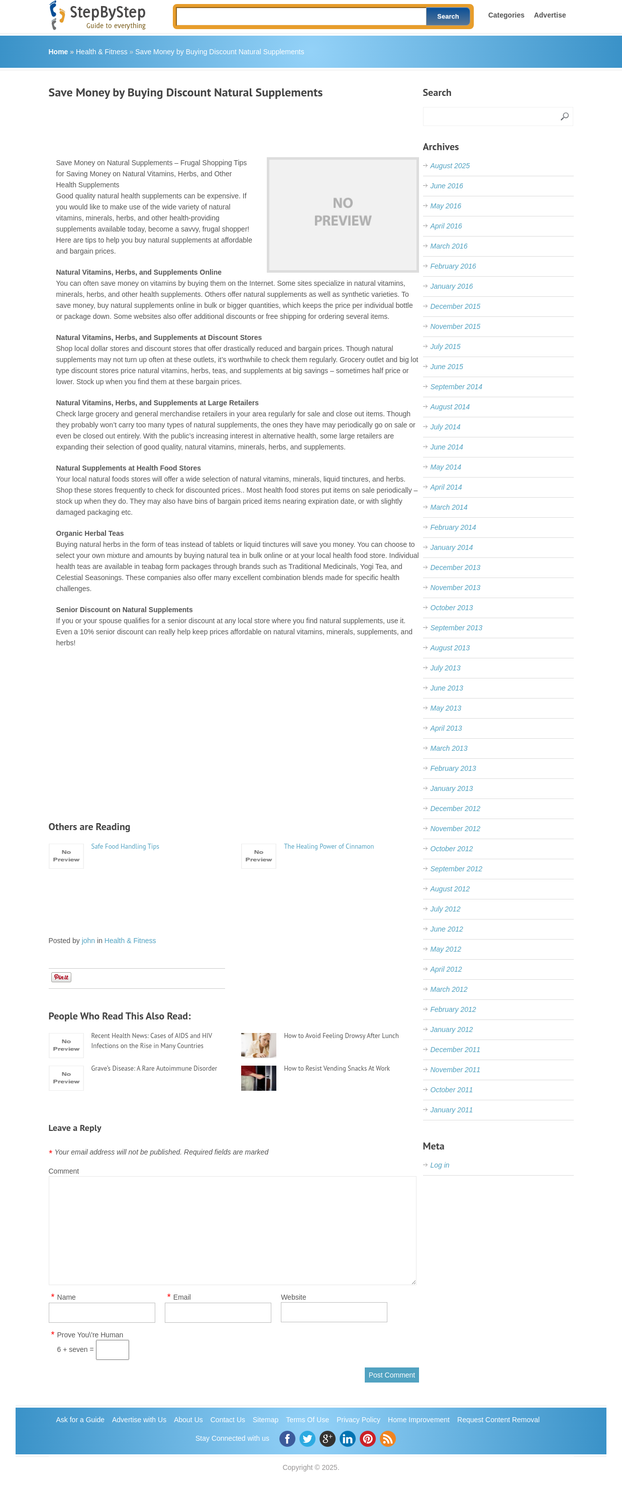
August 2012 (450, 889)
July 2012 (446, 909)
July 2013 (446, 668)
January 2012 (452, 1029)
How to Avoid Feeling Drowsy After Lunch (341, 1035)
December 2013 (456, 567)
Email (182, 1297)
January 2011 (452, 1110)
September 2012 (457, 869)
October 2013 (452, 608)
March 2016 (449, 246)
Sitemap (265, 1420)
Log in (440, 1165)
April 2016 (446, 226)
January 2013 (452, 788)
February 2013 (453, 768)
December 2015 (456, 306)
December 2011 (456, 1050)
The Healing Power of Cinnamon (329, 846)
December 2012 (456, 809)
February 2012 (453, 1009)
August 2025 (450, 166)
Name (66, 1297)
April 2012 (446, 969)
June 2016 (447, 186)
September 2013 (457, 628)
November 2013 (456, 588)
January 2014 (452, 547)
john (88, 941)
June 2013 (447, 688)
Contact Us (228, 1420)
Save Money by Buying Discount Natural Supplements (219, 52)
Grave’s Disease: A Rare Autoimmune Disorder (154, 1068)
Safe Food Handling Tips (125, 846)
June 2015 (447, 367)
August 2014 (450, 407)
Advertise (550, 15)
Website (293, 1297)
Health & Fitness (102, 52)
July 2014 (446, 427)
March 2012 (449, 989)
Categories (506, 15)
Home (58, 52)
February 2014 (453, 527)
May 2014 (446, 467)
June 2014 (447, 447)
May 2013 (446, 708)
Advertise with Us (139, 1420)
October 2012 (452, 849)
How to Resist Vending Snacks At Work (337, 1068)
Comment (64, 1171)
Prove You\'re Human (90, 1335)
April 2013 (446, 728)
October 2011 (452, 1090)
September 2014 (457, 387)
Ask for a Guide (80, 1420)
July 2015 (446, 346)
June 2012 (447, 929)
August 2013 (450, 648)
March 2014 (449, 507)
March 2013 (449, 748)
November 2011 (456, 1070)
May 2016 (446, 206)
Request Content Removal (498, 1420)
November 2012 (456, 829)
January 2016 (452, 286)
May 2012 (446, 949)
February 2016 (453, 266)
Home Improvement (419, 1420)
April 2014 (446, 487)
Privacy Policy (358, 1420)
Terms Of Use (307, 1420)
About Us (188, 1420)
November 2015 (456, 326)
